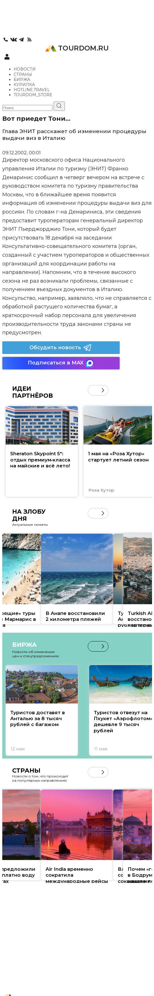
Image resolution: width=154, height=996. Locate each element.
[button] (103, 390)
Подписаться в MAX (61, 363)
